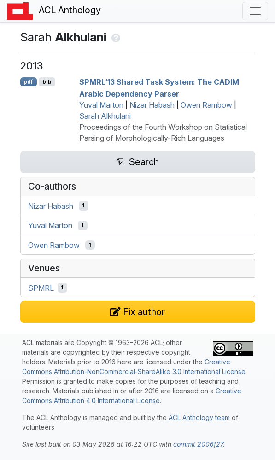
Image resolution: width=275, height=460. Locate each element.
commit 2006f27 (198, 444)
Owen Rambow (206, 104)
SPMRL (41, 287)
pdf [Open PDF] (28, 81)
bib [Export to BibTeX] (47, 81)
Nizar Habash (152, 104)
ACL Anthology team (199, 417)
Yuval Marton (101, 104)
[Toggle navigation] (255, 11)
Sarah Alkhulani (105, 116)
